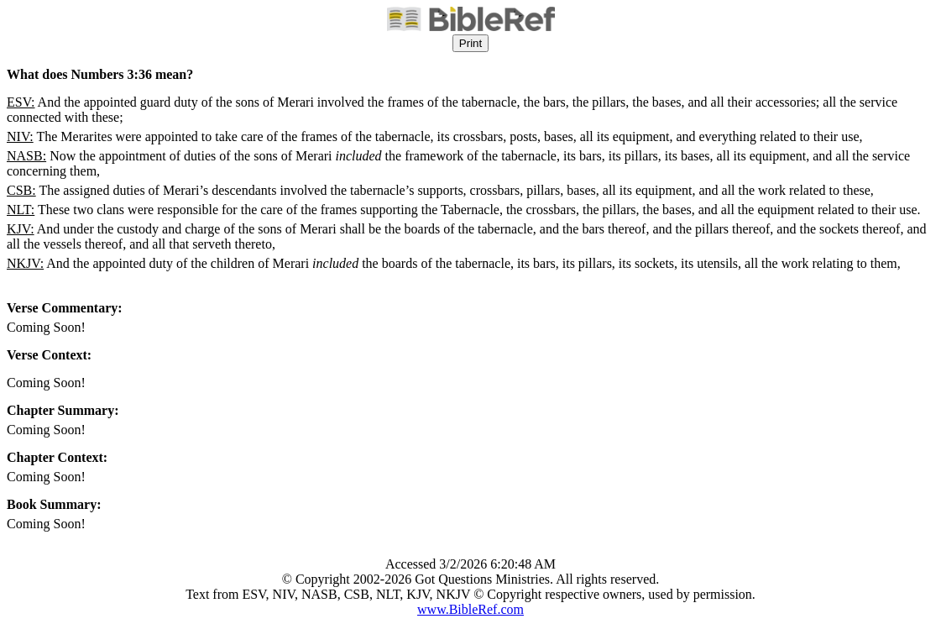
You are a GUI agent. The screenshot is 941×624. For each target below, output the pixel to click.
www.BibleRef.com (470, 609)
